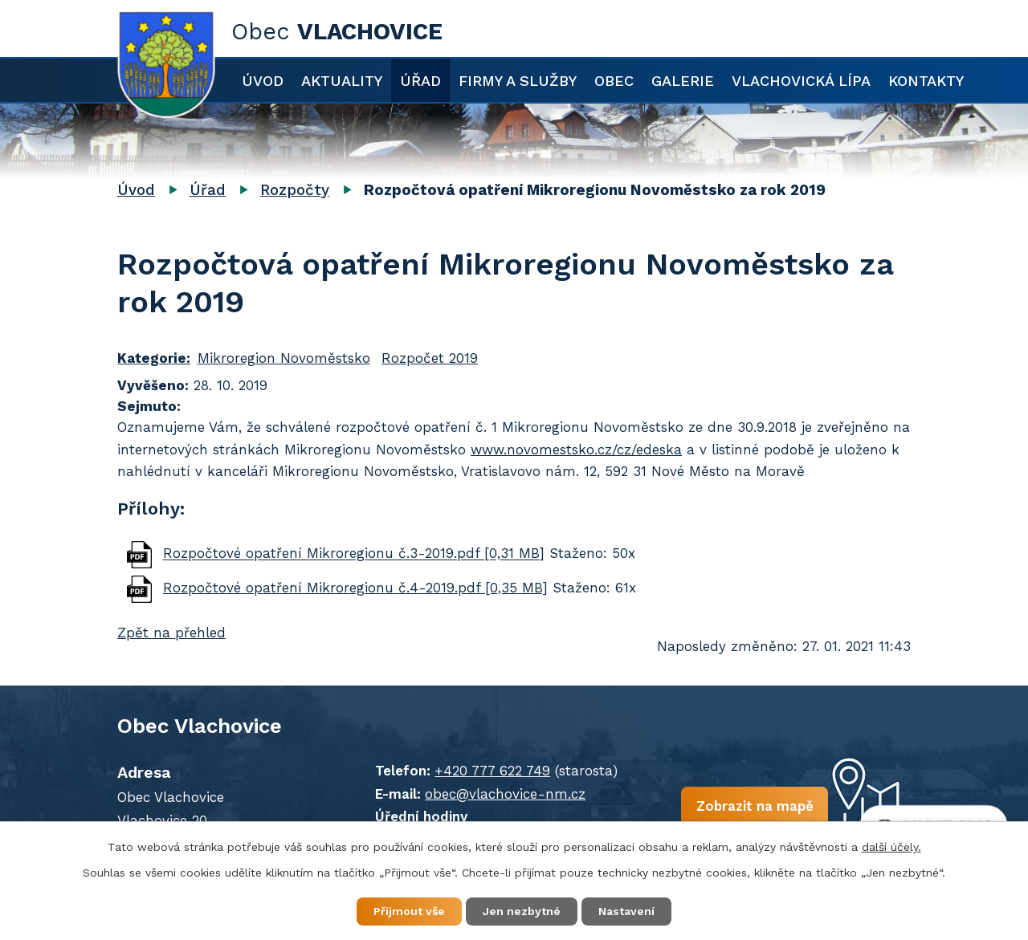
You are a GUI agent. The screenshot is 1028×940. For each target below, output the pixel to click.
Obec (614, 80)
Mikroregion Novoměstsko (284, 358)
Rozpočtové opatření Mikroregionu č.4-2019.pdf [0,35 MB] (355, 588)
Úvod (263, 80)
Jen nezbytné (522, 911)
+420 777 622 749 (492, 771)
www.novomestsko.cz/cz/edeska (576, 450)
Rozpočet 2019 (429, 358)
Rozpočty (294, 190)
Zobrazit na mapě (754, 806)
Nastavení (626, 911)
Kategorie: (153, 358)
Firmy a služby (518, 80)
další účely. (891, 846)
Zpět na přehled (171, 633)
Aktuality (341, 80)
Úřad (420, 80)
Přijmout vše (409, 911)
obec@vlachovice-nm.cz (505, 794)
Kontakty (926, 80)
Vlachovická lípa (801, 80)
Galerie (682, 80)
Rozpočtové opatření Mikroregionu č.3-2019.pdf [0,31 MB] (354, 554)
